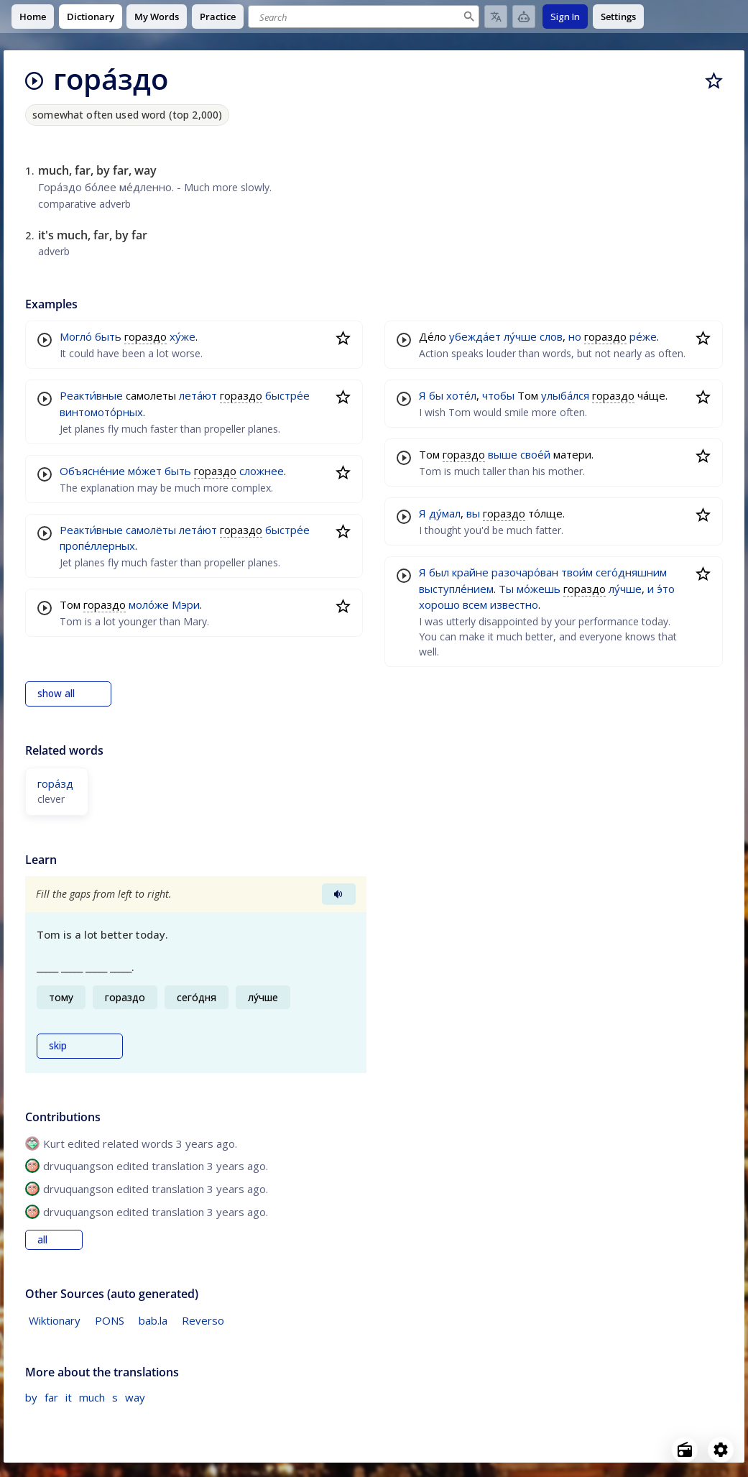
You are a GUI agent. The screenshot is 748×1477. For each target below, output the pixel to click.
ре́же (643, 336)
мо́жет (145, 471)
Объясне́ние (92, 471)
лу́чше (520, 336)
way (135, 1397)
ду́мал (445, 513)
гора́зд (55, 783)
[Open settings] (721, 1450)
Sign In (565, 16)
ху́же (182, 336)
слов (551, 336)
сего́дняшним (631, 572)
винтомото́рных (101, 412)
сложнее (261, 471)
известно (514, 604)
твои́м (577, 572)
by (31, 1397)
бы (436, 395)
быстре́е (287, 395)
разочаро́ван (524, 572)
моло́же (149, 604)
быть (108, 336)
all (42, 1239)
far (51, 1397)
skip (58, 1045)
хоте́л (461, 395)
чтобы (498, 395)
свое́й (535, 454)
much (92, 1397)
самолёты (151, 530)
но (574, 336)
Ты (506, 588)
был (439, 572)
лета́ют (198, 395)
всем (475, 604)
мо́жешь (538, 588)
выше (502, 454)
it (68, 1397)
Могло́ (76, 336)
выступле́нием (456, 588)
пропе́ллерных (97, 545)
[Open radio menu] (685, 1450)
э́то (666, 588)
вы (473, 513)
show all (56, 693)
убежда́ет (475, 336)
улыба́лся (565, 395)
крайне (470, 572)
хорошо (439, 604)
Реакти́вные (91, 395)
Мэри (186, 604)
